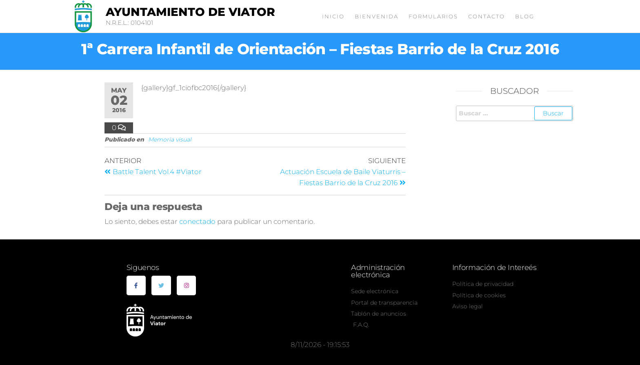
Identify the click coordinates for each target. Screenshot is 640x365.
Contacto (486, 16)
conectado (197, 221)
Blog (524, 16)
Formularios (433, 16)
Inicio (333, 16)
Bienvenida (376, 16)
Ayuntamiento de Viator (190, 12)
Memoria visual (169, 139)
